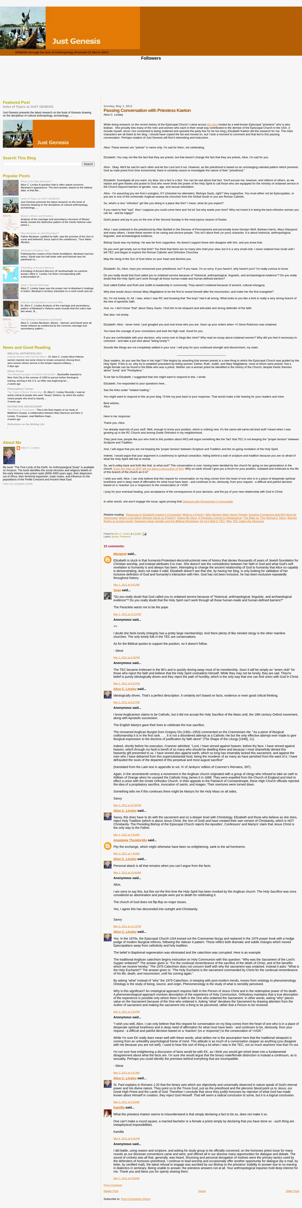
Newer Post (111, 1191)
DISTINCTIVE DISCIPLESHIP (24, 406)
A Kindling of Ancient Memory (37, 267)
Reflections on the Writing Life (25, 424)
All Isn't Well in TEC (212, 521)
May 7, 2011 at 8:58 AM (126, 1178)
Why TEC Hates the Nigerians (245, 521)
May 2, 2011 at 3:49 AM (126, 834)
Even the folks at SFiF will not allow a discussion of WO (148, 468)
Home (202, 1191)
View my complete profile (18, 483)
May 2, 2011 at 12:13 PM (127, 926)
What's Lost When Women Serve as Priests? (147, 518)
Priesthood (125, 536)
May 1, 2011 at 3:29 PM (126, 657)
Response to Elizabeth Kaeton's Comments (153, 514)
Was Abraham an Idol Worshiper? (40, 233)
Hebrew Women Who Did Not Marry (27, 356)
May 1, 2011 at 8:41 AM (126, 584)
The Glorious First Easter (21, 409)
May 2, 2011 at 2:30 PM (126, 1011)
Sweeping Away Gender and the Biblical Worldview (166, 521)
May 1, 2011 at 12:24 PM (127, 614)
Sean (117, 590)
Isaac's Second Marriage (35, 284)
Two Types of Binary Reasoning (24, 392)
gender (115, 536)
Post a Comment (113, 1185)
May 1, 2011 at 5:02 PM (126, 683)
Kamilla (119, 1107)
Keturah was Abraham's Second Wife (42, 302)
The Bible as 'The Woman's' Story (264, 518)
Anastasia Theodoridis (130, 840)
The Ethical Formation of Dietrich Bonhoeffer (31, 374)
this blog (212, 124)
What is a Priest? (193, 514)
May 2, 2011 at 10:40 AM (127, 872)
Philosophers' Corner (20, 388)
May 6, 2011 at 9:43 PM (126, 1138)
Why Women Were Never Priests (226, 514)
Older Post (292, 1191)
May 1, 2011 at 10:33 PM (127, 805)
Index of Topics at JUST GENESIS (28, 106)
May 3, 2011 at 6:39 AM (126, 1102)
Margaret (120, 554)
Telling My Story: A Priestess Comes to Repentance (209, 518)
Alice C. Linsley (125, 689)
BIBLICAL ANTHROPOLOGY (24, 353)
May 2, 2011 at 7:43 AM (126, 853)
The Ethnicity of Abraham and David (41, 319)
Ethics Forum (15, 371)
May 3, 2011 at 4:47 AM (126, 1072)
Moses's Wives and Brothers (37, 215)
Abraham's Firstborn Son (35, 250)
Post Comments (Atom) (135, 1199)
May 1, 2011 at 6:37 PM (126, 702)
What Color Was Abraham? (36, 181)
